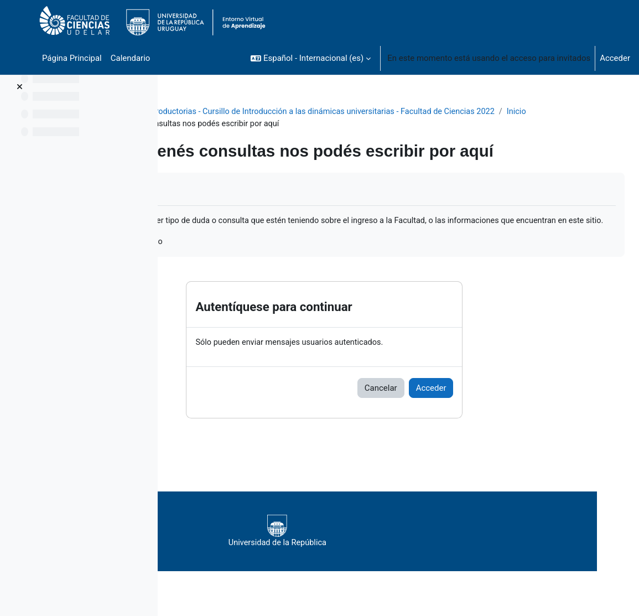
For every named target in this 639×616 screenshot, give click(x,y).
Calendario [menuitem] (130, 58)
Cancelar (445, 402)
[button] (310, 58)
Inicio (201, 124)
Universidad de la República (389, 545)
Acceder (615, 58)
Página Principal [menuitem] (72, 58)
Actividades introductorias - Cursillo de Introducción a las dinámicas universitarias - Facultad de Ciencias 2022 (381, 112)
